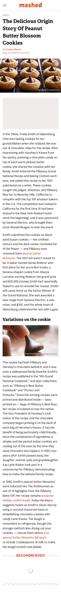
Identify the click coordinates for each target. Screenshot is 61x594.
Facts (6, 15)
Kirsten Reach (13, 49)
